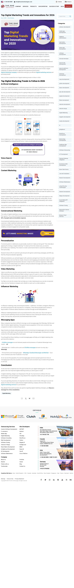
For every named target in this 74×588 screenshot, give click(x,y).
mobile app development (62, 31)
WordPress (22, 441)
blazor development (64, 87)
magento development (64, 117)
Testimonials (4, 469)
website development (64, 104)
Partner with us (5, 467)
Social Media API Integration (63, 200)
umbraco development (64, 27)
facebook (41, 482)
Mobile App (4, 437)
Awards (3, 465)
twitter (45, 482)
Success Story (52, 7)
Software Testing (63, 205)
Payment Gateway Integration (63, 159)
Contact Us (22, 469)
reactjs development (64, 121)
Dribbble (58, 1)
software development (62, 53)
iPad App (22, 439)
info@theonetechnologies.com (24, 1)
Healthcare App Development (63, 145)
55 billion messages (30, 351)
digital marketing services (43, 76)
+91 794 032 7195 (44, 438)
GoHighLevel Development (8, 452)
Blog (61, 7)
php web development (64, 91)
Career (21, 465)
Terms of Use (10, 482)
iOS (20, 437)
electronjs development (62, 74)
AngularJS (22, 446)
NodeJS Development (64, 177)
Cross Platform (23, 457)
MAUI (21, 450)
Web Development (6, 443)
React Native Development (8, 450)
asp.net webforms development (63, 69)
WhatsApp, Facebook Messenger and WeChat (35, 356)
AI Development (5, 454)
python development (64, 83)
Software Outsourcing (64, 150)
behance (70, 482)
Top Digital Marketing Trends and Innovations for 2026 (27, 17)
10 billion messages (7, 346)
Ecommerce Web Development (63, 164)
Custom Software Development (9, 433)
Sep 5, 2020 (3, 21)
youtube (62, 482)
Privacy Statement (19, 482)
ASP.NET (22, 433)
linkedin (54, 482)
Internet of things (5, 448)
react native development (62, 42)
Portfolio (22, 462)
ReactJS (22, 452)
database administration (62, 37)
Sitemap (3, 482)
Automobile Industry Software (64, 210)
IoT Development (63, 154)
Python (21, 443)
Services (25, 7)
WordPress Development (62, 134)
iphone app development (62, 48)
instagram (49, 482)
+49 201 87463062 (44, 472)
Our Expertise (41, 7)
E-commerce (4, 435)
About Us (3, 462)
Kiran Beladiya (11, 21)
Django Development (64, 195)
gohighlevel (62, 129)
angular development (64, 96)
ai (59, 125)
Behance (68, 1)
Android (22, 435)
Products (33, 7)
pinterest (58, 482)
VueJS (21, 454)
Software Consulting (6, 441)
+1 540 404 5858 (8, 1)
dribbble (66, 482)
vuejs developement (64, 79)
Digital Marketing (63, 112)
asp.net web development (62, 63)
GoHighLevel (23, 448)
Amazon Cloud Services (62, 215)
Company (18, 7)
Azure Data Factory (64, 169)
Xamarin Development (64, 191)
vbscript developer (63, 58)
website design (63, 108)
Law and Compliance (64, 173)
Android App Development (62, 139)
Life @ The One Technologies (63, 186)
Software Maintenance (64, 182)
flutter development (64, 100)
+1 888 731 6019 (53, 461)
